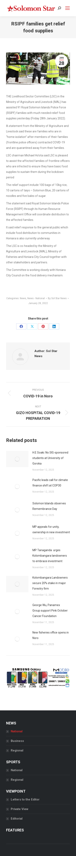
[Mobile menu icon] (67, 8)
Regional (17, 750)
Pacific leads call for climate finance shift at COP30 (50, 482)
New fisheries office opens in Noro (50, 635)
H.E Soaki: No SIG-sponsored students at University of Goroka (50, 458)
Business (17, 741)
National (16, 731)
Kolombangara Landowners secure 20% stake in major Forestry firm (50, 583)
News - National (19, 62)
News (13, 57)
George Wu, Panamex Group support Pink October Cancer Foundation (50, 610)
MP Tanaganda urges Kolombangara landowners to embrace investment (49, 555)
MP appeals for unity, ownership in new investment (51, 529)
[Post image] (17, 459)
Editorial (16, 818)
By (57, 298)
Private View (19, 809)
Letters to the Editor (25, 799)
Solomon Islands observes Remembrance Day (49, 506)
